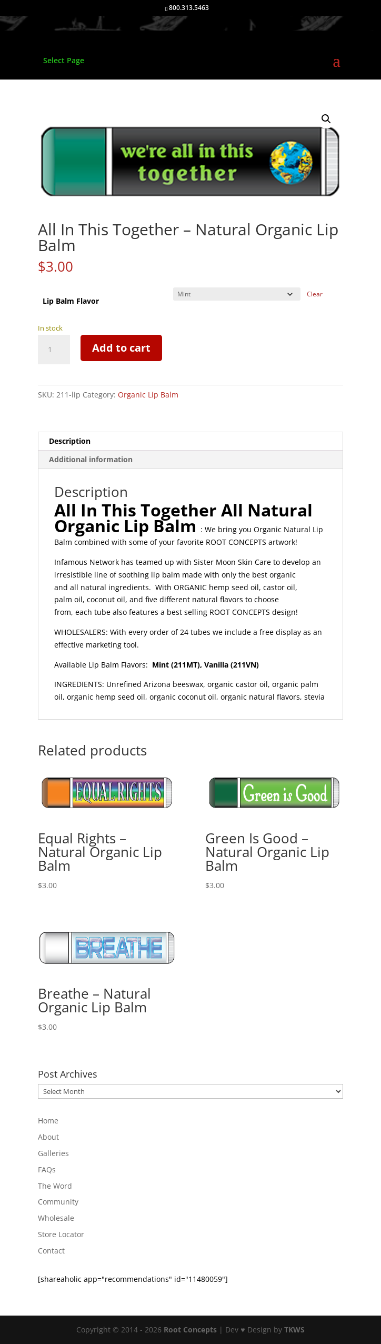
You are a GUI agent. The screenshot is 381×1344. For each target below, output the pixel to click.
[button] (326, 118)
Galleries (53, 1153)
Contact (51, 1251)
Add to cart (121, 348)
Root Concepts (190, 1330)
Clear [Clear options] (315, 294)
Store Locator (61, 1234)
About (48, 1137)
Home (48, 1121)
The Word (55, 1186)
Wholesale (56, 1218)
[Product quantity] (53, 349)
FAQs (47, 1169)
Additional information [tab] (91, 459)
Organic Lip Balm (148, 395)
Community (58, 1202)
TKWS (294, 1330)
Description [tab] (70, 441)
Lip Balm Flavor (71, 301)
